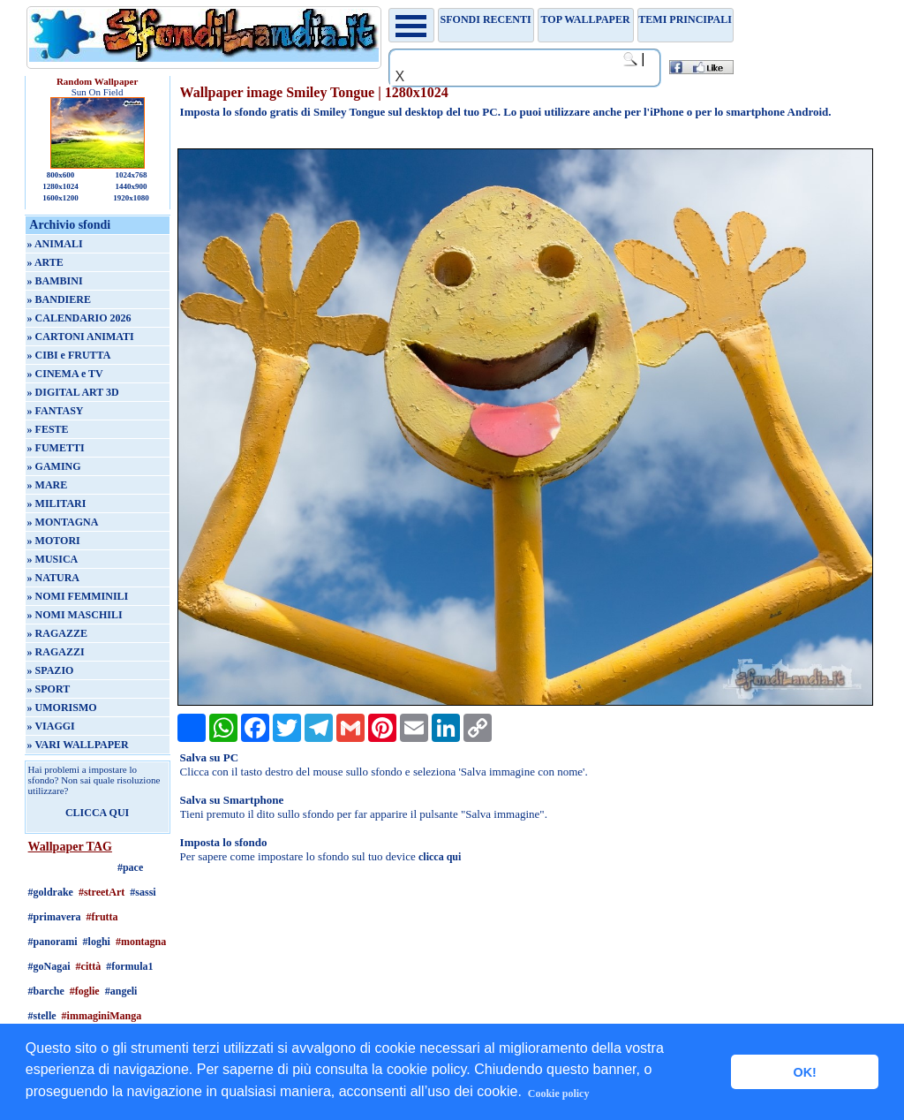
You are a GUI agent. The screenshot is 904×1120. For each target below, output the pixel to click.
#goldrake (50, 892)
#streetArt (101, 892)
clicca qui (439, 857)
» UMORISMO (62, 707)
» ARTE (45, 262)
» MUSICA (53, 559)
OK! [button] (804, 1072)
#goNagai (49, 966)
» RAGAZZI (56, 652)
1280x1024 (60, 186)
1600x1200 (60, 197)
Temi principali (684, 19)
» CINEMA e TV (65, 373)
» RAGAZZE (57, 633)
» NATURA (53, 577)
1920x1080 (131, 197)
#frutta (102, 917)
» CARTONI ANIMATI (80, 336)
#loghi (96, 941)
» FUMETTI (56, 448)
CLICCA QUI (97, 812)
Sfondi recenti (486, 19)
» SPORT (49, 689)
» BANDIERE (59, 299)
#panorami (53, 941)
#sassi (142, 892)
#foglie (85, 991)
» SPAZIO (50, 670)
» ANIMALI (55, 244)
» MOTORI (53, 540)
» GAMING (54, 466)
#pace (130, 867)
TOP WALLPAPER (585, 19)
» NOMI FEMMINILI (78, 596)
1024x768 (131, 174)
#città (89, 966)
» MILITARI (57, 503)
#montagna (141, 941)
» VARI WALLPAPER (78, 744)
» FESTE (48, 429)
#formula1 (129, 966)
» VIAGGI (51, 726)
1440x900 (131, 186)
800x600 (61, 174)
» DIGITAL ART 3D (73, 392)
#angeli (121, 991)
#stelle (42, 1016)
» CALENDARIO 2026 (79, 318)
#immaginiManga (102, 1016)
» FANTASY (55, 411)
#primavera (54, 917)
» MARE (47, 485)
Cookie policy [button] (559, 1093)
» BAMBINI (55, 281)
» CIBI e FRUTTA (69, 355)
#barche (46, 991)
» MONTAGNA (63, 522)
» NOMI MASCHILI (75, 615)
